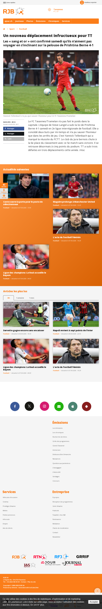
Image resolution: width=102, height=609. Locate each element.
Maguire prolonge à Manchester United (74, 201)
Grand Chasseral (58, 445)
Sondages (56, 476)
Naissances (56, 459)
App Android (86, 406)
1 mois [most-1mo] (31, 298)
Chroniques (53, 21)
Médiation (56, 524)
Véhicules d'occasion (10, 497)
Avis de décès (7, 528)
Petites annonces (9, 515)
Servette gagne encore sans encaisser (23, 330)
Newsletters (59, 406)
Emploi (5, 524)
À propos (56, 497)
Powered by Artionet (10, 587)
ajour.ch (8, 21)
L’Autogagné (57, 468)
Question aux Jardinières (61, 463)
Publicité (56, 510)
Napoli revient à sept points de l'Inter (73, 330)
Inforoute (6, 519)
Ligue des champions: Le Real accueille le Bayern (24, 274)
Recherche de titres (60, 437)
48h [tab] (8, 298)
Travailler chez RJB (59, 515)
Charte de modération (61, 528)
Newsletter (56, 537)
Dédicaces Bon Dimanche (62, 454)
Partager (9, 129)
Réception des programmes (63, 502)
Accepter (94, 602)
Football (23, 29)
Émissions (41, 21)
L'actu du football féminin (67, 237)
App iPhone (72, 406)
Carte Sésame (57, 506)
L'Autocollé (56, 472)
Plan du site (31, 582)
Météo (5, 510)
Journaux (19, 21)
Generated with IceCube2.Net (28, 587)
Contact (55, 532)
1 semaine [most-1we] (20, 298)
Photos (29, 21)
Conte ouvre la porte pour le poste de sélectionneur (22, 203)
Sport (12, 29)
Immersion (56, 450)
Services (66, 21)
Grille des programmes (61, 441)
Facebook (15, 406)
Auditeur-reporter (88, 3)
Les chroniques (58, 432)
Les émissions (57, 428)
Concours (56, 481)
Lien (8, 139)
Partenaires (57, 519)
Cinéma (5, 502)
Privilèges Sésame (9, 506)
